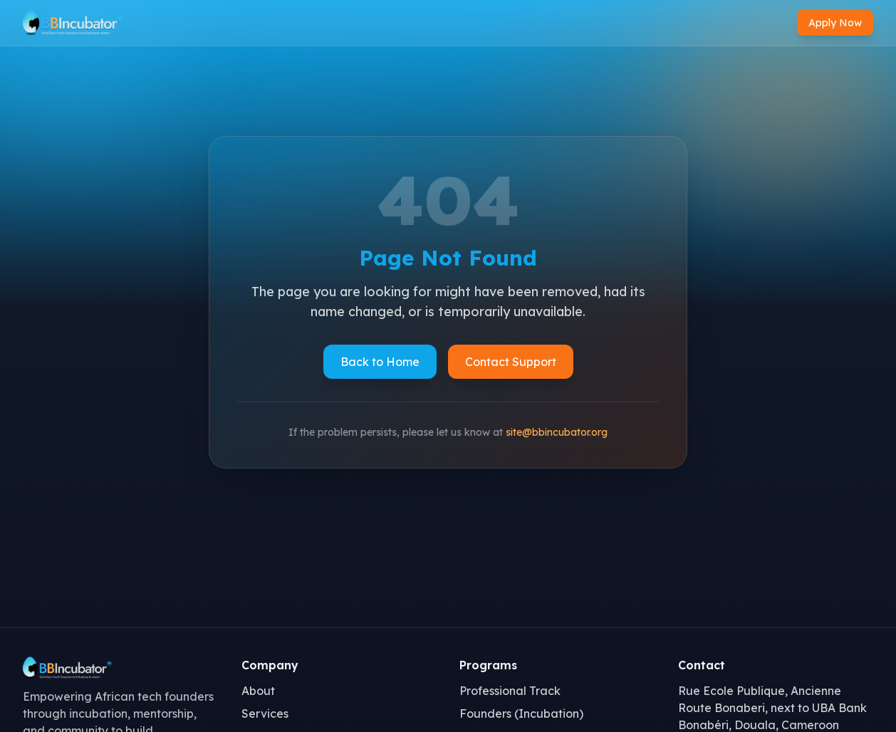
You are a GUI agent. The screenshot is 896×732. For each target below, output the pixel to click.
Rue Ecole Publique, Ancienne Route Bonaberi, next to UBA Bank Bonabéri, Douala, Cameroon (772, 708)
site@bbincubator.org (557, 432)
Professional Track (510, 691)
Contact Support (510, 362)
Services (264, 713)
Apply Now (835, 22)
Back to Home (380, 362)
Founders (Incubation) (521, 713)
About (258, 691)
